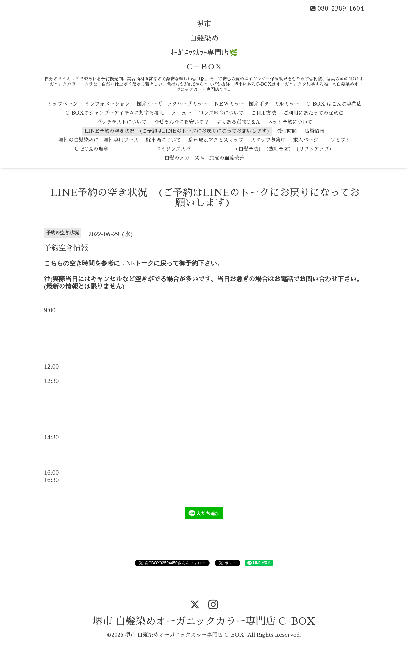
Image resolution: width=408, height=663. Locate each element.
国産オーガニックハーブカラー (172, 103)
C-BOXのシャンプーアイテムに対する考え (114, 112)
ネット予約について (289, 121)
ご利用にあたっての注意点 (313, 112)
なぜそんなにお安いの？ (181, 121)
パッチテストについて (122, 121)
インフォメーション (107, 103)
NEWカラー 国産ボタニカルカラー (256, 103)
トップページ (62, 103)
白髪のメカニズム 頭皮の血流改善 (204, 157)
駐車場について (163, 139)
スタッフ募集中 (268, 139)
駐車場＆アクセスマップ (215, 139)
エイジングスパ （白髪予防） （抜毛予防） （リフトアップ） (225, 148)
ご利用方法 (263, 112)
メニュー (181, 112)
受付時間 (287, 130)
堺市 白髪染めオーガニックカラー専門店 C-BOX (204, 621)
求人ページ (305, 139)
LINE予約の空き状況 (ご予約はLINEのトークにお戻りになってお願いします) (177, 130)
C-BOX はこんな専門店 (334, 103)
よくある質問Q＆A (238, 121)
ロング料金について (221, 112)
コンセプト (337, 139)
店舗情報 (314, 130)
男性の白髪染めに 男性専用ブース (99, 139)
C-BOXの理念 (91, 148)
